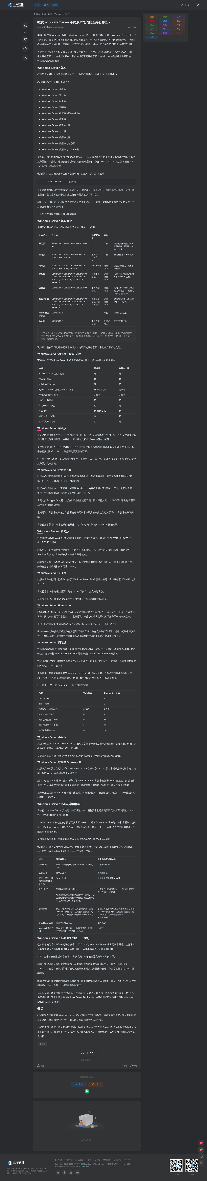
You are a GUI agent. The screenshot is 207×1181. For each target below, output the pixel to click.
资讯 (165, 17)
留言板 (97, 1160)
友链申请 (58, 1160)
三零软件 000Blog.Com (82, 1164)
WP (77, 1166)
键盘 (152, 17)
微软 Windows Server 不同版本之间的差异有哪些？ (74, 22)
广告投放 (127, 1160)
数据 (178, 25)
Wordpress (59, 14)
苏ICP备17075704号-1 (116, 1164)
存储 (178, 29)
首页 (37, 14)
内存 (178, 33)
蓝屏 (178, 17)
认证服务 (117, 1160)
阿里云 (71, 1166)
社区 (44, 14)
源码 (152, 25)
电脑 (43, 1044)
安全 (165, 29)
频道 (50, 14)
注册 (95, 1084)
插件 (152, 29)
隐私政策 (79, 1160)
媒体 (152, 33)
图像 (165, 33)
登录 (78, 1084)
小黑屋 (89, 1160)
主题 (152, 37)
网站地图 (107, 1160)
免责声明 (69, 1160)
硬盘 (165, 21)
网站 (152, 21)
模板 (165, 25)
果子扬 (40, 27)
